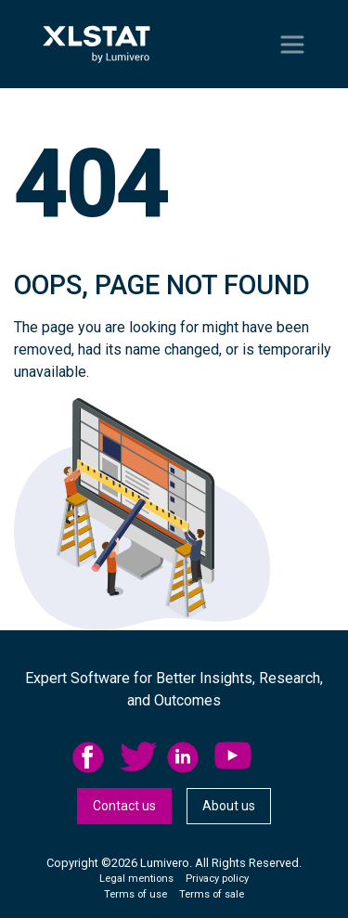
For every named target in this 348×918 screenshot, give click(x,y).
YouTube (232, 757)
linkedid (185, 757)
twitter (138, 757)
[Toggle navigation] (292, 44)
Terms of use (135, 894)
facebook (91, 757)
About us (228, 805)
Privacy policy (217, 879)
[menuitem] (96, 757)
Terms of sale (211, 894)
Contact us (124, 805)
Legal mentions (136, 879)
